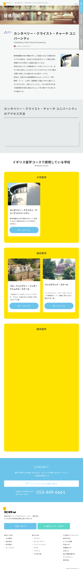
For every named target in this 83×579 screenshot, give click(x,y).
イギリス (37, 551)
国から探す (36, 535)
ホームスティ (10, 548)
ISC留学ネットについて (71, 535)
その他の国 (37, 554)
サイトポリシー (68, 557)
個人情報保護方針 (69, 554)
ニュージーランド (40, 544)
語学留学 (9, 544)
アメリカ (37, 538)
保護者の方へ (67, 548)
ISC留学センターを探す (54, 526)
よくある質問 (67, 541)
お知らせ (66, 551)
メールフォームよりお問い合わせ (41, 483)
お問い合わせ (20, 526)
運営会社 (66, 560)
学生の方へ (67, 544)
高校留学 (9, 541)
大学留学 (9, 538)
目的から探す (8, 535)
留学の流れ (67, 538)
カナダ (36, 548)
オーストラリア (39, 541)
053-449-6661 (50, 492)
